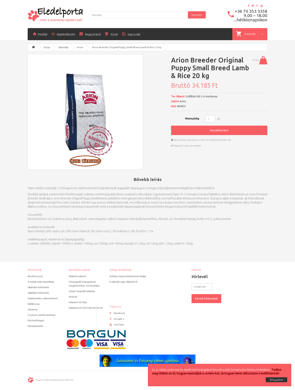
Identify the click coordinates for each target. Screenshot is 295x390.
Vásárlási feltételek (38, 287)
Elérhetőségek (36, 320)
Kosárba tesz (219, 130)
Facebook (117, 313)
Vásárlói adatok (77, 276)
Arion (80, 47)
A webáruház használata (41, 281)
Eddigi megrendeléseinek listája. (128, 276)
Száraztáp (63, 47)
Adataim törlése (78, 302)
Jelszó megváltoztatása (82, 291)
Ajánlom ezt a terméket (186, 145)
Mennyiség (192, 118)
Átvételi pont (35, 276)
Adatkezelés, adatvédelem (43, 298)
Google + (117, 318)
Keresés (197, 15)
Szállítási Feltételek (38, 292)
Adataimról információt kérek (86, 307)
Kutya (47, 47)
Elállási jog (33, 303)
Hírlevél (73, 296)
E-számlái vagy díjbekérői (123, 281)
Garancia (32, 309)
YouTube (117, 324)
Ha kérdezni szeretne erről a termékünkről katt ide (201, 140)
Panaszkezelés (35, 326)
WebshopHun (57, 379)
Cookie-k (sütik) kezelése (42, 315)
